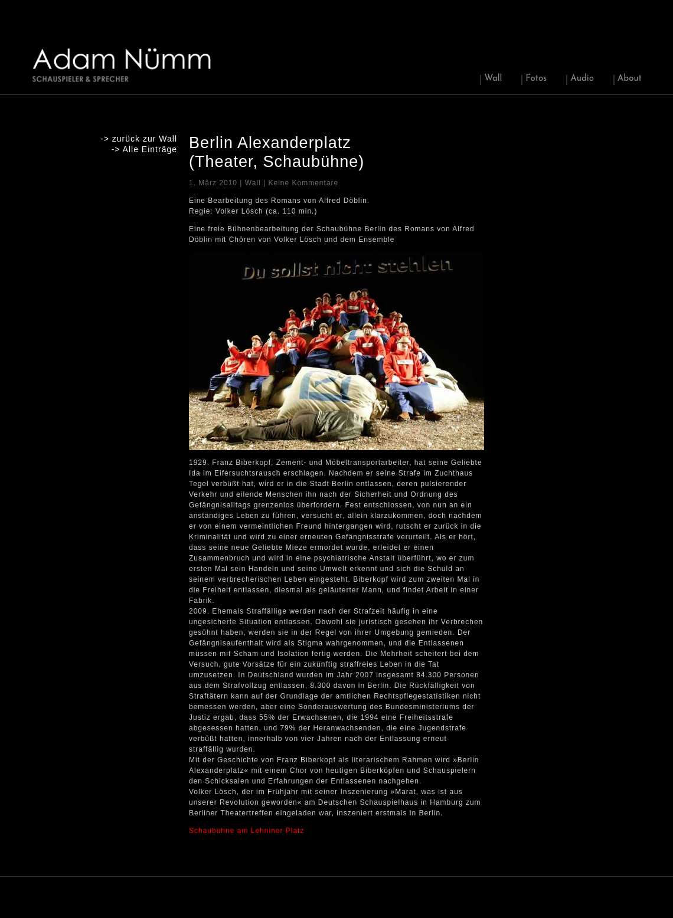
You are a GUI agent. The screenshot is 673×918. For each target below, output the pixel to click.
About (630, 79)
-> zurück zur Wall (138, 138)
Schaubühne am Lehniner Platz (246, 831)
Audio (582, 79)
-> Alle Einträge (144, 149)
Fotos (536, 79)
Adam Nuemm (122, 64)
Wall (493, 79)
